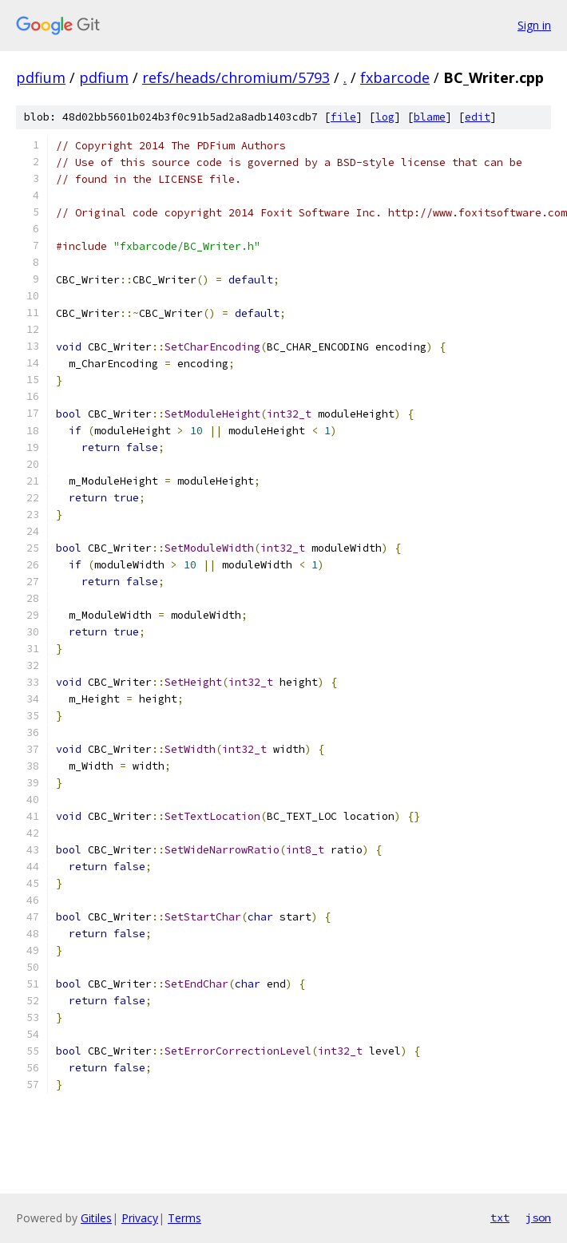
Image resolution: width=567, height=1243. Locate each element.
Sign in (534, 25)
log (385, 117)
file (343, 117)
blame (430, 117)
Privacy (139, 1217)
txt (500, 1217)
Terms (184, 1217)
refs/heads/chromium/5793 (236, 77)
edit (477, 117)
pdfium (40, 77)
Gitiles (96, 1217)
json (538, 1217)
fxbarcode (395, 77)
